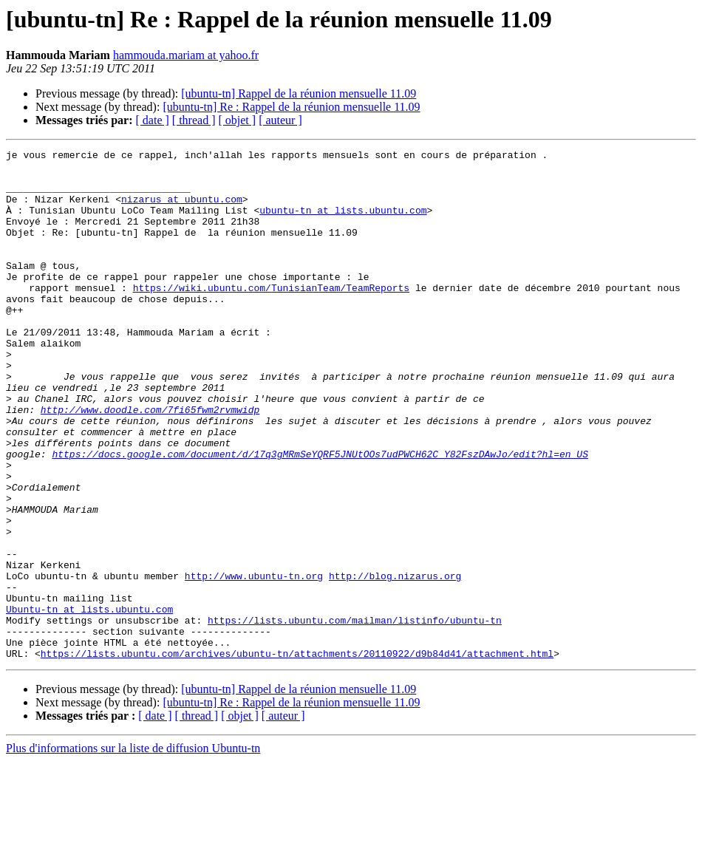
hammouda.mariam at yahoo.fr (186, 55)
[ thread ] (194, 120)
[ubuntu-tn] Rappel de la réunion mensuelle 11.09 (298, 93)
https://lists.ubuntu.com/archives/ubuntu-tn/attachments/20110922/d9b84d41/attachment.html (297, 755)
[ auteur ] (280, 120)
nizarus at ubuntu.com (181, 209)
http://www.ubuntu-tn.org (254, 662)
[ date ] (152, 120)
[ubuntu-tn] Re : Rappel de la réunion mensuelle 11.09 (291, 106)
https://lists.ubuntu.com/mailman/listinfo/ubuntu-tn (355, 715)
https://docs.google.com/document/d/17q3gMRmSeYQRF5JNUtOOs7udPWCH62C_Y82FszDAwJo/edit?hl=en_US (319, 515)
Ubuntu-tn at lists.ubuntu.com (89, 702)
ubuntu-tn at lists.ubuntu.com (342, 223)
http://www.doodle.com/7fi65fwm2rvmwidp (150, 462)
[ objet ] (237, 120)
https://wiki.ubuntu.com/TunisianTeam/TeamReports (271, 316)
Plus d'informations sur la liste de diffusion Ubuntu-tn (133, 850)
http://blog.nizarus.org (395, 662)
